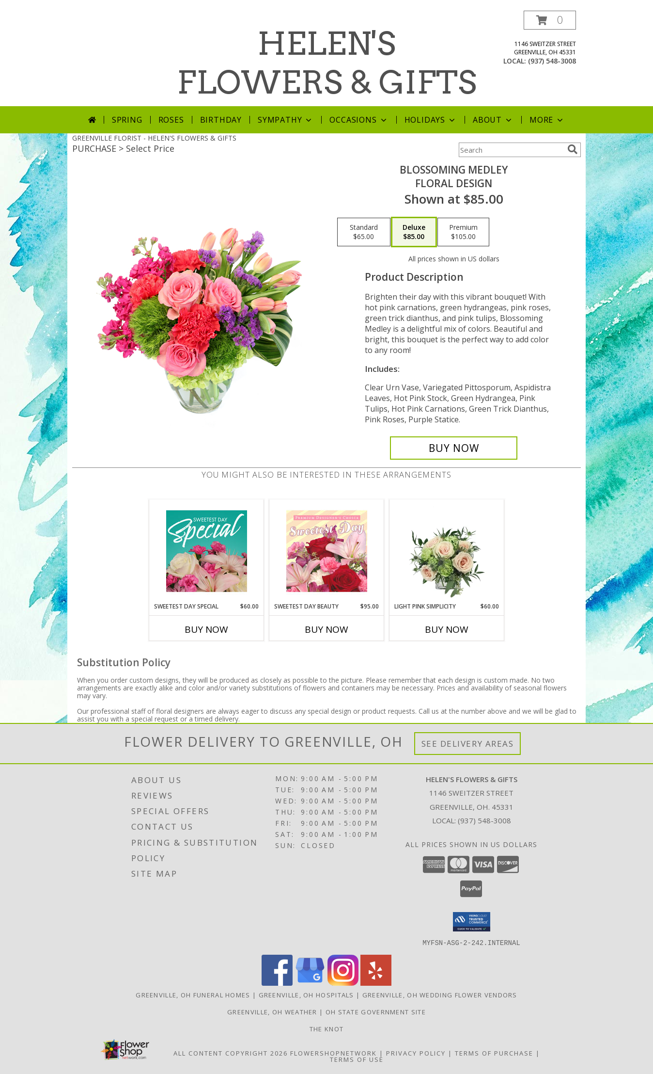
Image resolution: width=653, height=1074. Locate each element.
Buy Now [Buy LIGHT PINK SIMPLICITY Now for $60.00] (446, 629)
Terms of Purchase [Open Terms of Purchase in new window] (494, 1052)
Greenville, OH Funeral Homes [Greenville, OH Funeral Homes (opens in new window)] (193, 994)
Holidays (430, 119)
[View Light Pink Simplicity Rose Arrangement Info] (446, 551)
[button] (550, 20)
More (547, 119)
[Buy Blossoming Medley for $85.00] (453, 448)
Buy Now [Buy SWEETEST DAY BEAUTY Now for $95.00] (326, 629)
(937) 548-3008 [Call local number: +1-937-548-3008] (552, 60)
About (493, 119)
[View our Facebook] (277, 982)
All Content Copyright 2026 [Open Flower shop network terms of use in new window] (230, 1052)
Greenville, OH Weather (272, 1011)
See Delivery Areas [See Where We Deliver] (467, 743)
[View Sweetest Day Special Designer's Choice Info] (206, 551)
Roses (171, 119)
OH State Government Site (376, 1011)
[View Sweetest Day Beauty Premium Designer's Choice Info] (326, 551)
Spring (127, 119)
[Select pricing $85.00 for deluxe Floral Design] (413, 232)
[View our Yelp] (375, 982)
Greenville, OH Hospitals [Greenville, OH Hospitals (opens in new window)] (306, 994)
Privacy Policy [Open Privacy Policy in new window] (416, 1052)
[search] (572, 149)
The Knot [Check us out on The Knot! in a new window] (326, 1028)
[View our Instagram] (342, 982)
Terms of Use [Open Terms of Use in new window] (357, 1059)
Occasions (358, 119)
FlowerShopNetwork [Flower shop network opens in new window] (333, 1052)
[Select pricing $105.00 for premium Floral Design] (463, 232)
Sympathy (285, 119)
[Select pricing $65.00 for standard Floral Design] (364, 232)
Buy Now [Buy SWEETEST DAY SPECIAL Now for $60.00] (206, 629)
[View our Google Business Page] (310, 982)
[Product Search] (511, 150)
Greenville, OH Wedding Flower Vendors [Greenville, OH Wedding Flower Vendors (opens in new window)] (439, 994)
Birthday (221, 119)
